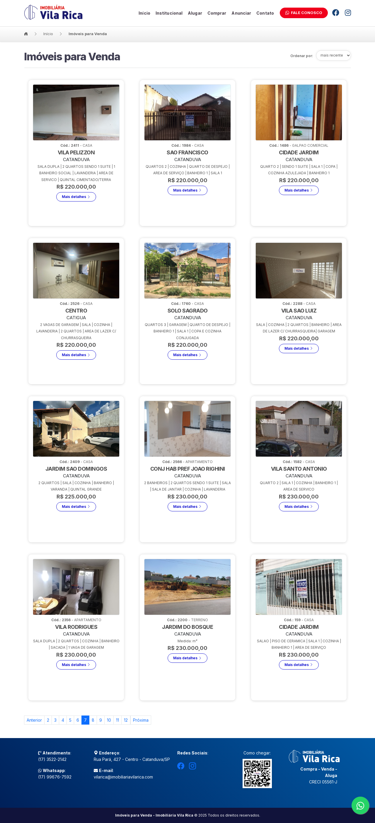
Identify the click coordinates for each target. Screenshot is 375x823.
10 (109, 720)
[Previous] (34, 720)
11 (117, 720)
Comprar (216, 12)
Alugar (195, 12)
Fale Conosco (303, 12)
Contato (265, 12)
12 (126, 720)
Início (144, 12)
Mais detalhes (76, 206)
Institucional (169, 12)
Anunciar (241, 12)
